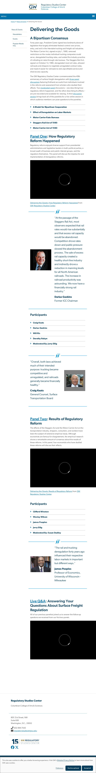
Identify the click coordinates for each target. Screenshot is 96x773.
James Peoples (40, 522)
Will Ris (36, 333)
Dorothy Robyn (40, 339)
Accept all (87, 768)
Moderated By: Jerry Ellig (45, 344)
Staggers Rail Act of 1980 (45, 123)
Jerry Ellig (37, 528)
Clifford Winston (41, 512)
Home (13, 21)
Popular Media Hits (18, 45)
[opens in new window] (13, 749)
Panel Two (38, 419)
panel (52, 88)
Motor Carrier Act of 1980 (45, 128)
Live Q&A (38, 601)
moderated (45, 88)
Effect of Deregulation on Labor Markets (52, 112)
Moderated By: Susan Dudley (47, 533)
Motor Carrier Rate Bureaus (46, 118)
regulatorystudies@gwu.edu (25, 731)
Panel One (38, 136)
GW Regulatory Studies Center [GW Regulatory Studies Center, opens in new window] (42, 206)
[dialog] (48, 765)
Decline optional (73, 768)
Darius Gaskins (40, 328)
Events (15, 39)
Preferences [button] (59, 768)
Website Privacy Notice (65, 760)
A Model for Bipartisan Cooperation (50, 107)
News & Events (21, 21)
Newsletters (17, 34)
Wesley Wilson (40, 517)
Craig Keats (38, 323)
